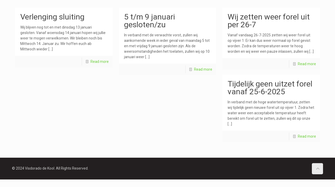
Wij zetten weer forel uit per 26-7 (269, 20)
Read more (100, 61)
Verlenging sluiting (52, 16)
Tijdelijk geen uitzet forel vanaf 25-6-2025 (270, 87)
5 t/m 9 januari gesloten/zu (149, 20)
